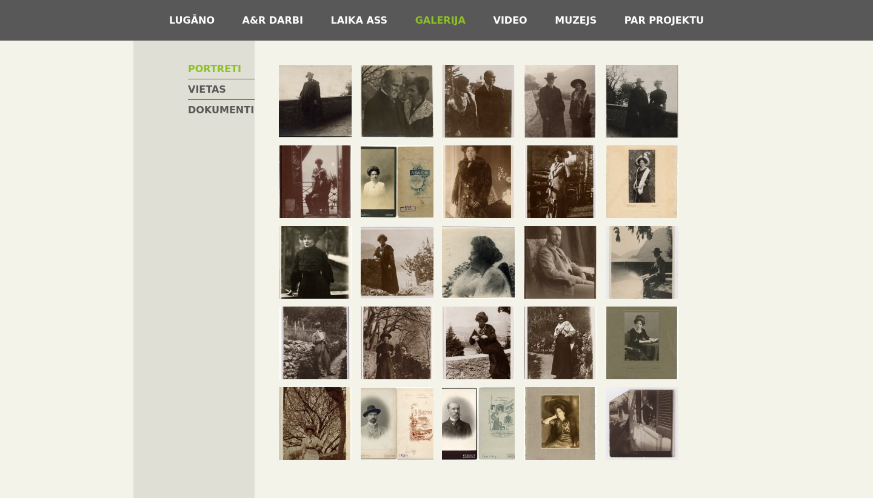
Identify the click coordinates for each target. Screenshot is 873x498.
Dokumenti (221, 110)
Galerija (442, 20)
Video (512, 20)
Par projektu (664, 20)
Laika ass (361, 20)
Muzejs (577, 20)
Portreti (214, 69)
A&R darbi (274, 20)
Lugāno (193, 20)
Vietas (207, 89)
